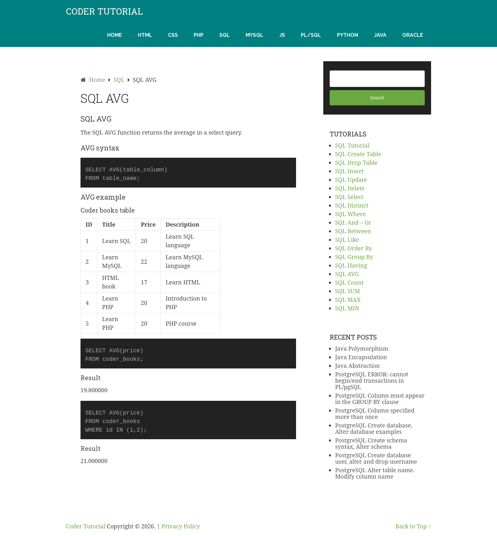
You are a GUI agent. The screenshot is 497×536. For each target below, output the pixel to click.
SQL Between (353, 231)
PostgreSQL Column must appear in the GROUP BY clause (379, 399)
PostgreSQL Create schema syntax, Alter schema (371, 443)
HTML (145, 35)
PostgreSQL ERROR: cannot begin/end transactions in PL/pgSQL (371, 380)
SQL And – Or (353, 222)
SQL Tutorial (352, 145)
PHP (198, 35)
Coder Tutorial (104, 11)
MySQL (254, 35)
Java (380, 35)
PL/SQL (311, 35)
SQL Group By (354, 257)
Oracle (412, 35)
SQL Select (349, 197)
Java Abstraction (357, 365)
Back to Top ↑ (413, 526)
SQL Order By (353, 248)
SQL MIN (347, 308)
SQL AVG (347, 274)
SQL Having (351, 265)
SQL (224, 35)
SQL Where (350, 214)
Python (347, 35)
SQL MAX (348, 299)
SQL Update (351, 179)
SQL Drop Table (356, 162)
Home (114, 35)
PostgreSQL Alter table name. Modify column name (374, 473)
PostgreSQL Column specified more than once (374, 413)
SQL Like (347, 239)
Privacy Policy (181, 526)
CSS (173, 35)
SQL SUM (347, 291)
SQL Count (349, 282)
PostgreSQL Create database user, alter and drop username (376, 458)
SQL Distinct (351, 205)
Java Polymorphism (361, 348)
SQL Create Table (358, 154)
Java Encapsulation (361, 357)
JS (282, 35)
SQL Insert (349, 171)
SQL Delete (350, 188)
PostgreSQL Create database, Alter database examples (373, 428)
